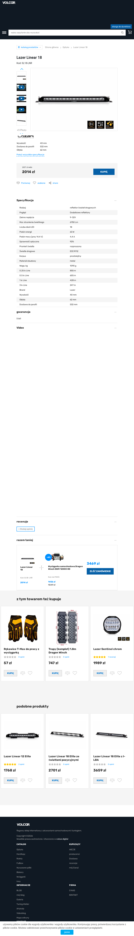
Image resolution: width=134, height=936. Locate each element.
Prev (18, 49)
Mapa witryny (23, 907)
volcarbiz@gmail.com (26, 916)
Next (18, 114)
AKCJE (72, 839)
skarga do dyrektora (121, 8)
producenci (74, 843)
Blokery (20, 861)
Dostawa (73, 848)
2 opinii (21, 750)
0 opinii (21, 639)
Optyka (20, 839)
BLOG (19, 880)
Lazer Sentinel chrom (107, 631)
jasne (67, 932)
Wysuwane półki (24, 857)
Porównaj (25, 165)
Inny (19, 871)
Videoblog (21, 902)
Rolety (20, 848)
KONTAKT (73, 884)
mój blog (20, 884)
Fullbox (20, 852)
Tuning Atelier (23, 893)
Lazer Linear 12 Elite (17, 742)
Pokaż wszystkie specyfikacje (30, 136)
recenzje (73, 852)
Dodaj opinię (25, 511)
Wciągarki (21, 866)
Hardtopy (21, 843)
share (55, 165)
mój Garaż (74, 857)
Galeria (20, 889)
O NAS (72, 880)
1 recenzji (112, 639)
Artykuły (20, 898)
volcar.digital (62, 828)
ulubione (41, 165)
